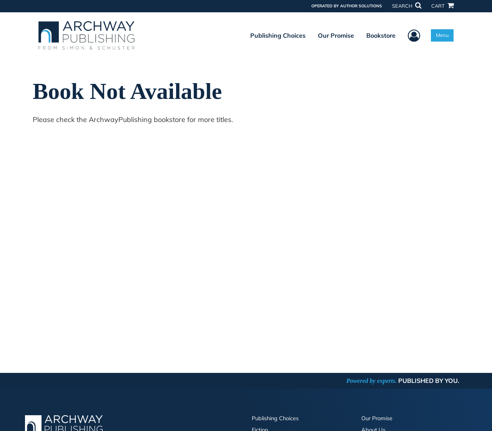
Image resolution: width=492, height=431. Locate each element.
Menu (442, 35)
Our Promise (336, 35)
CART (442, 5)
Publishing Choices (278, 35)
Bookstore (381, 35)
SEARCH (406, 5)
